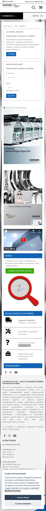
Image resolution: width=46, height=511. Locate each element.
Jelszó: (8, 83)
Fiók (15, 26)
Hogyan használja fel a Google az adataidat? (22, 488)
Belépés (22, 26)
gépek (37, 390)
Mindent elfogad (23, 497)
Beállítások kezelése (13, 491)
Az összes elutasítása (23, 504)
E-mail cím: (10, 73)
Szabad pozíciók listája (19, 271)
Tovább (11, 54)
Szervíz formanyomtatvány (16, 108)
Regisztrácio (29, 2)
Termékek (8, 16)
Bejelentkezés (39, 2)
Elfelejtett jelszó (12, 90)
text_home (8, 26)
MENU (38, 16)
